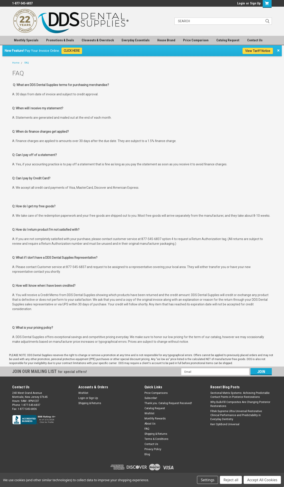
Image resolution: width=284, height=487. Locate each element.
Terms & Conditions (156, 439)
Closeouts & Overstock (98, 40)
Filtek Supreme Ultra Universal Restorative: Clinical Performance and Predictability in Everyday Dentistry (236, 415)
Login (241, 3)
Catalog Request (227, 40)
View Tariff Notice (257, 51)
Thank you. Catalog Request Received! (168, 403)
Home (16, 62)
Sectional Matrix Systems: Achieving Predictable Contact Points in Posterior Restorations (240, 395)
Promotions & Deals (60, 40)
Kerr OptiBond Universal (224, 424)
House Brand (166, 40)
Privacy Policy (152, 449)
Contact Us (254, 40)
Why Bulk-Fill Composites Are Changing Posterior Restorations (240, 404)
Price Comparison (196, 40)
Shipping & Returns (89, 403)
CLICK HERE (72, 50)
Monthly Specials (26, 40)
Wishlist (83, 393)
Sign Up (255, 3)
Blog (147, 454)
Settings (207, 479)
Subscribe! (150, 398)
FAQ (26, 62)
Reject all (230, 479)
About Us (150, 423)
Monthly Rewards (155, 418)
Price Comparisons (156, 393)
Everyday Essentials (136, 40)
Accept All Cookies (262, 479)
